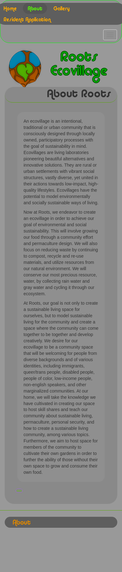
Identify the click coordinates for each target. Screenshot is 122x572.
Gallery (61, 9)
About (35, 9)
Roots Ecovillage (78, 65)
